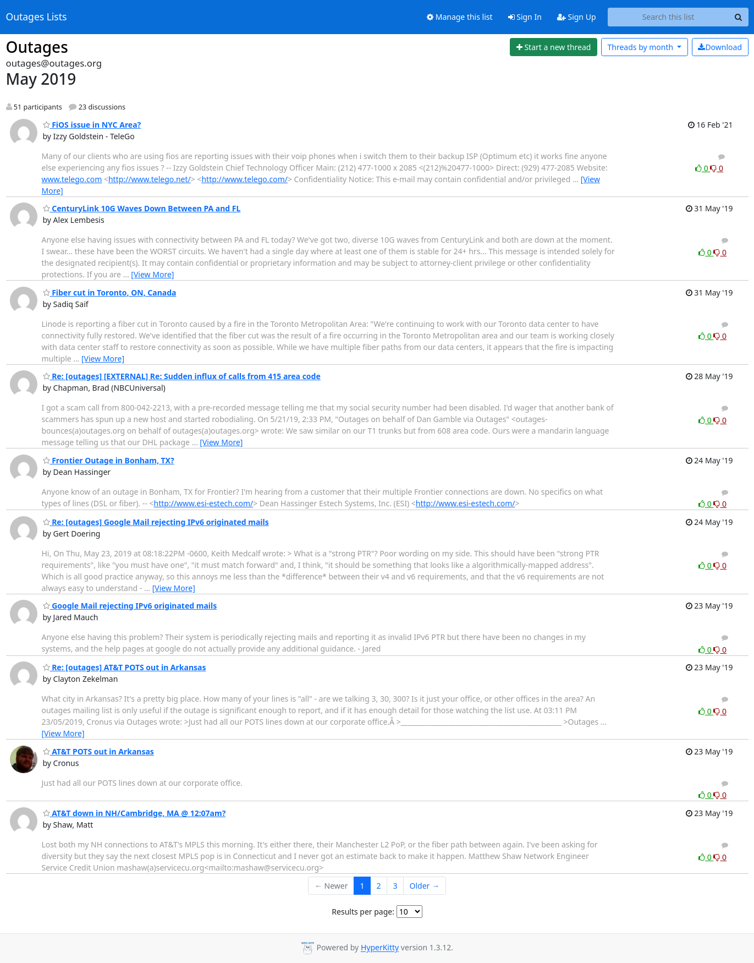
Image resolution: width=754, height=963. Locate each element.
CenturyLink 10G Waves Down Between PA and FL (142, 208)
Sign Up (576, 17)
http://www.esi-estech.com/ (204, 503)
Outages (37, 46)
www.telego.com (72, 179)
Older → (424, 885)
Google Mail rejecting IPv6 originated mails (130, 605)
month (641, 47)
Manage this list (460, 17)
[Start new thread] (553, 47)
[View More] (152, 274)
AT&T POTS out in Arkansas (98, 751)
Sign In (525, 17)
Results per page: (363, 911)
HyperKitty (380, 948)
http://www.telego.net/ (149, 179)
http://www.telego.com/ (244, 179)
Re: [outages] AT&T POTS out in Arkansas (124, 667)
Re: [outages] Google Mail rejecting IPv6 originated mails (156, 522)
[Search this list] (668, 17)
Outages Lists (36, 17)
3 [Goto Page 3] (395, 885)
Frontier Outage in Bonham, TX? (108, 460)
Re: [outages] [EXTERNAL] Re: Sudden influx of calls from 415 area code (182, 376)
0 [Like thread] (702, 168)
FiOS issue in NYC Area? (92, 124)
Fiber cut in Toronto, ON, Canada (110, 292)
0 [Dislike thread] (716, 168)
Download (720, 47)
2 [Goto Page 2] (379, 885)
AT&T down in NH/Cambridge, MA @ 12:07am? (134, 813)
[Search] (739, 17)
